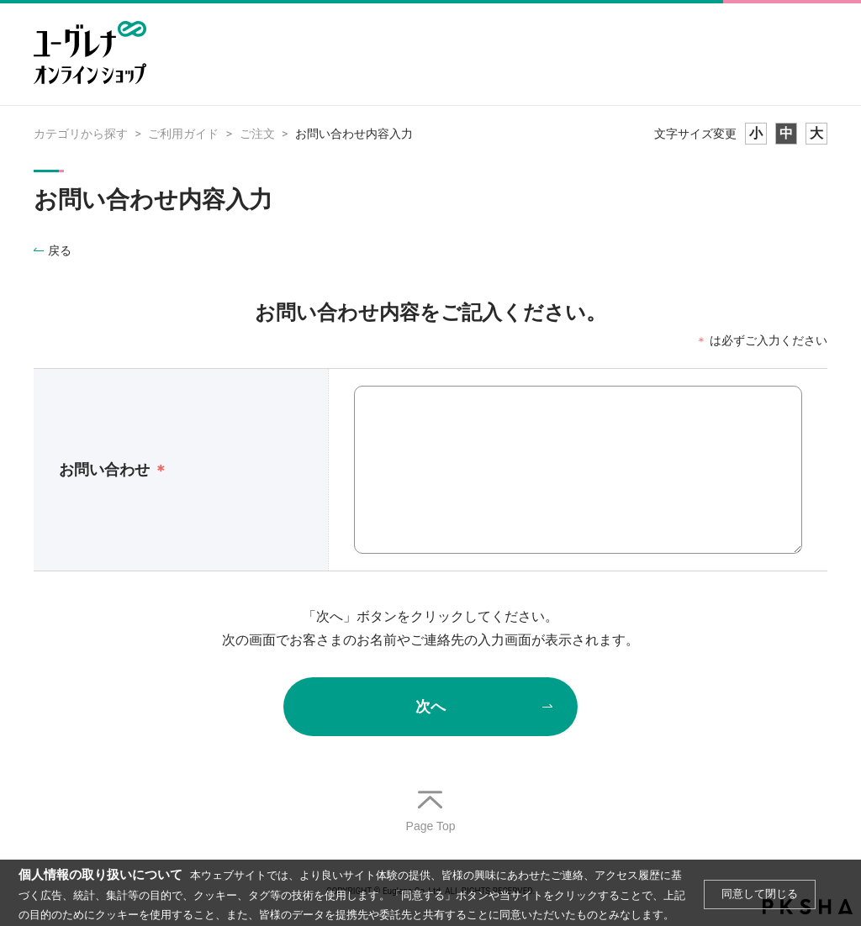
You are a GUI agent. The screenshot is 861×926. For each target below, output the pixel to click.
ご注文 (257, 133)
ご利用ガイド (183, 133)
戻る (59, 250)
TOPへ (430, 812)
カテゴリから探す (81, 133)
